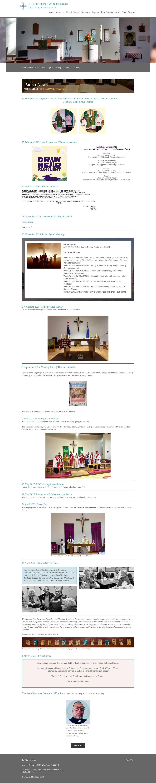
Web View (130, 760)
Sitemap (32, 760)
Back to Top (78, 745)
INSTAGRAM (42, 765)
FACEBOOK (55, 765)
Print (25, 760)
